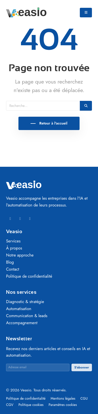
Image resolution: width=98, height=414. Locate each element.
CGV (10, 404)
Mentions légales (63, 398)
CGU (84, 398)
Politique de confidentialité (29, 276)
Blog (10, 262)
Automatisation (18, 309)
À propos (14, 248)
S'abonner (81, 367)
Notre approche (20, 255)
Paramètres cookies (62, 404)
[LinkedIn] (10, 219)
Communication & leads (26, 316)
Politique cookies (31, 404)
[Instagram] (30, 219)
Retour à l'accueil (52, 123)
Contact (12, 269)
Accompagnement (21, 323)
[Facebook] (20, 219)
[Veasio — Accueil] (26, 12)
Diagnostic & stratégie (25, 302)
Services (13, 241)
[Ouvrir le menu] (86, 12)
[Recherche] (43, 106)
